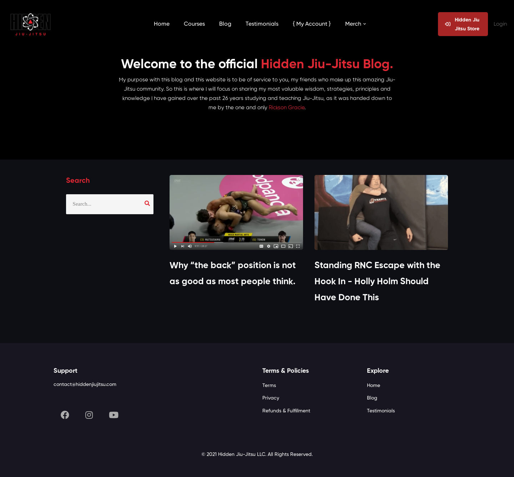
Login (500, 24)
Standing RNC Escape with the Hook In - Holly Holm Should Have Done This (377, 281)
